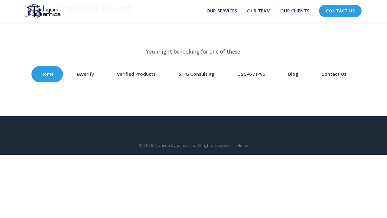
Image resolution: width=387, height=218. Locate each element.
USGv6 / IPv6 (251, 74)
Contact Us (340, 11)
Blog (293, 74)
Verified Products (136, 74)
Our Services (222, 11)
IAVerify (85, 74)
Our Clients (294, 11)
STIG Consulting (196, 74)
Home (47, 74)
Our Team (259, 11)
